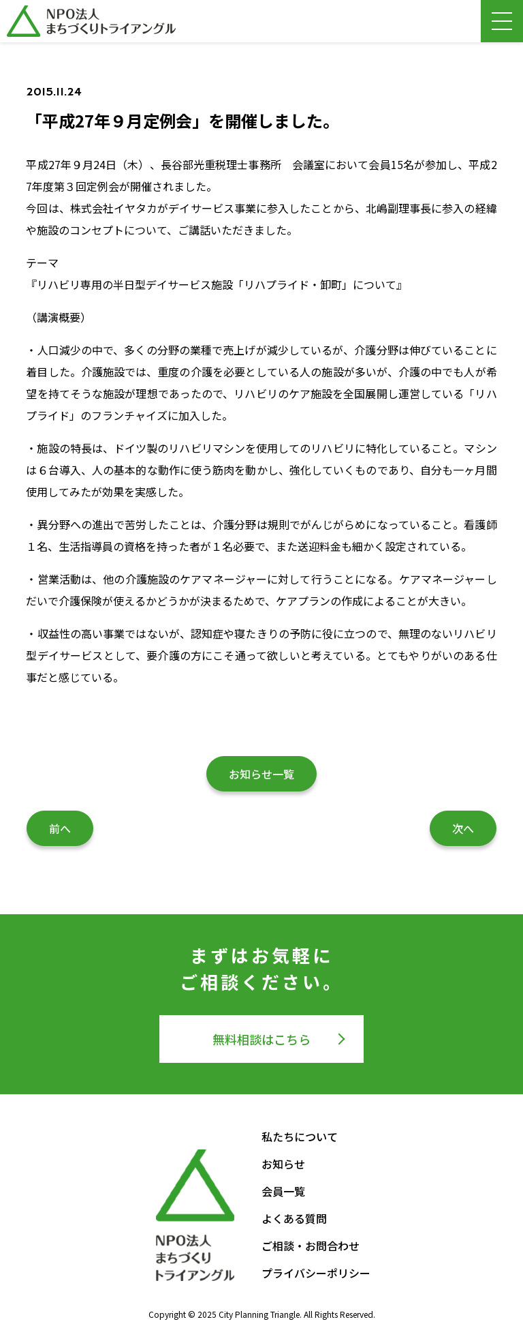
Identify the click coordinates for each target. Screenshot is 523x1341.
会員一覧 (283, 1191)
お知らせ (283, 1164)
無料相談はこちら (261, 1039)
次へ (463, 828)
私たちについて (300, 1136)
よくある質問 (294, 1218)
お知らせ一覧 (261, 774)
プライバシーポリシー (316, 1273)
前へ (60, 828)
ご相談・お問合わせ (311, 1245)
